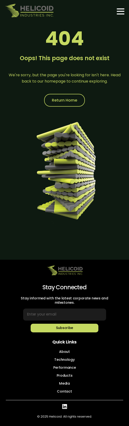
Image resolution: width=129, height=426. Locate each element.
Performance (64, 367)
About (64, 351)
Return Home (64, 100)
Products (65, 375)
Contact (64, 391)
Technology (64, 359)
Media (64, 383)
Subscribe (64, 327)
